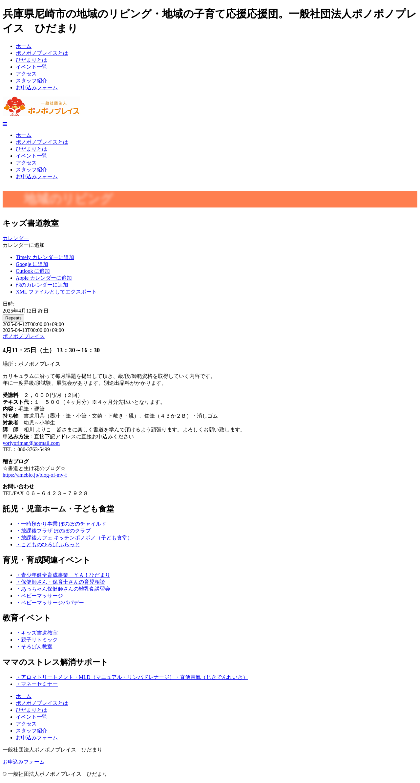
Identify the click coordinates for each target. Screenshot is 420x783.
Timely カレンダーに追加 (45, 257)
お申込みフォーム (37, 87)
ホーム (24, 46)
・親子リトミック (37, 639)
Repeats (13, 317)
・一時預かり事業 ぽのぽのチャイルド (61, 524)
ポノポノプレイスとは (42, 53)
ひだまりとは (31, 60)
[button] (24, 245)
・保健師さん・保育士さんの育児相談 (60, 582)
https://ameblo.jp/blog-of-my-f (35, 475)
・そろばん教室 (34, 646)
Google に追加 (32, 264)
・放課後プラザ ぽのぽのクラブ (53, 530)
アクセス (26, 73)
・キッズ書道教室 (37, 633)
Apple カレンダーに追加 (44, 278)
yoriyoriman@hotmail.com (31, 443)
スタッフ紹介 (31, 80)
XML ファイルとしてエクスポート (56, 291)
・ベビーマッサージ (39, 595)
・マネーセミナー (37, 684)
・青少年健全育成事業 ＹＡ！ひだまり (63, 575)
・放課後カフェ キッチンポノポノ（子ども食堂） (74, 537)
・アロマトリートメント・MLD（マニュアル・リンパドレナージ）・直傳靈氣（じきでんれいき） (132, 677)
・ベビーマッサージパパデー (50, 602)
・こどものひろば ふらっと (48, 544)
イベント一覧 (31, 67)
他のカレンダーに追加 (42, 285)
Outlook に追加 (33, 271)
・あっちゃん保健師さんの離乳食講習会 (63, 589)
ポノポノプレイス (24, 336)
